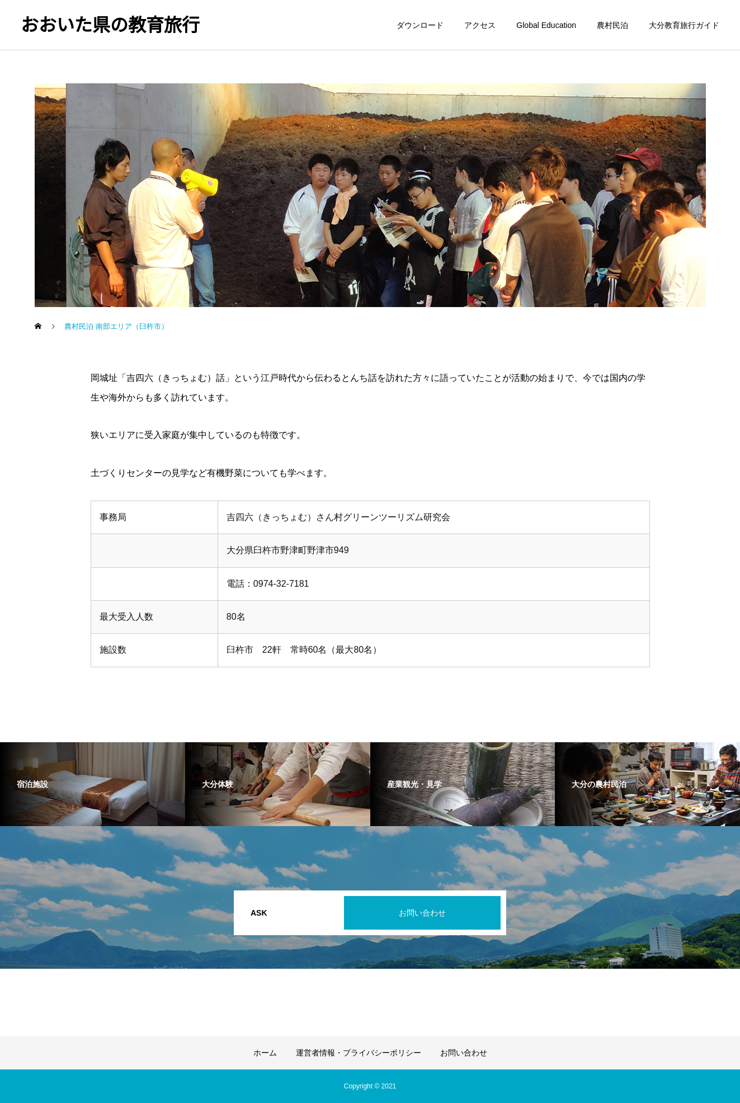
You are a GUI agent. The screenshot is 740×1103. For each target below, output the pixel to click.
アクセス (480, 25)
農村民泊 (612, 25)
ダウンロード (420, 25)
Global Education (546, 25)
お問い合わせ (422, 912)
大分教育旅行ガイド (684, 25)
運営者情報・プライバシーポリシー (358, 1052)
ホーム (265, 1052)
